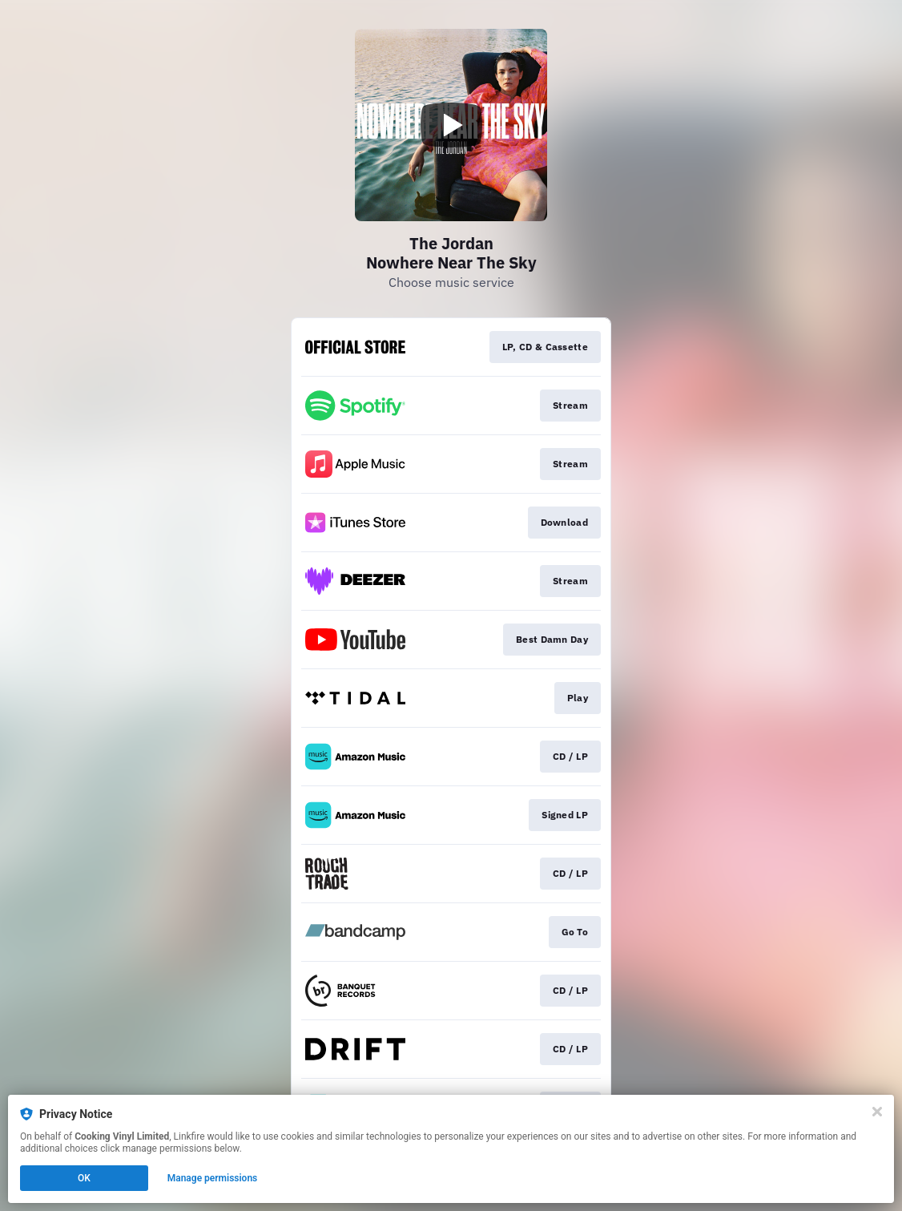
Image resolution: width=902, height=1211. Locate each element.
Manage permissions (212, 1178)
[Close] (877, 1111)
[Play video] (451, 125)
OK (84, 1178)
